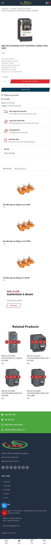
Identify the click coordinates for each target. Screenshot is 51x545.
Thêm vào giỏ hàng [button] (11, 342)
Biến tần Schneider (24, 9)
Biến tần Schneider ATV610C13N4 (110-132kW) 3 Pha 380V (11, 358)
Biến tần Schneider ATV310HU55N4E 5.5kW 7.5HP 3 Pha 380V (38, 393)
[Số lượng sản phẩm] (5, 81)
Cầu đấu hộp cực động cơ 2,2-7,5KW (16, 241)
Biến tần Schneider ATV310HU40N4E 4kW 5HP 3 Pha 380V (11, 393)
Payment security (20, 169)
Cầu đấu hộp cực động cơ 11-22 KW (16, 278)
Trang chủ (5, 9)
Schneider (13, 9)
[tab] (7, 169)
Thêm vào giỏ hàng (31, 81)
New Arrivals (7, 169)
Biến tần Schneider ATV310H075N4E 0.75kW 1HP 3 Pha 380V (38, 358)
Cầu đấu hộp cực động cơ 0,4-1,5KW (16, 205)
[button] (13, 306)
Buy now (26, 90)
